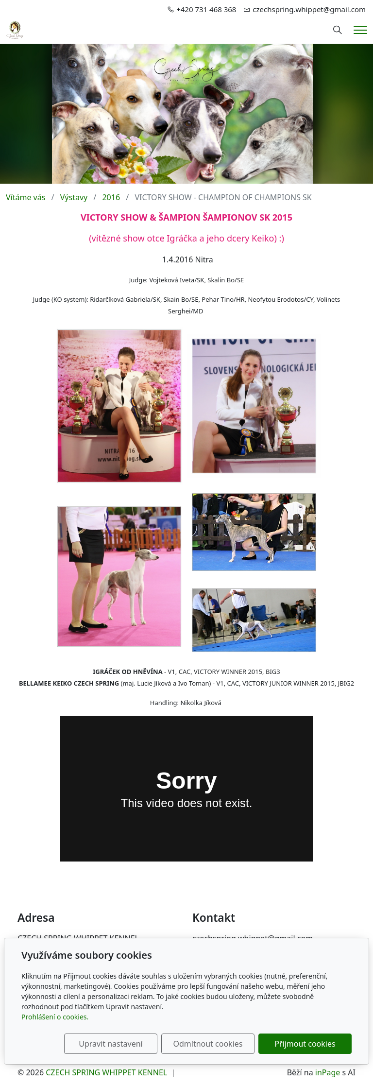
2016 (111, 197)
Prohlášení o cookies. (54, 1016)
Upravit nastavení (110, 1043)
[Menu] (360, 30)
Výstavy (73, 197)
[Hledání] (337, 30)
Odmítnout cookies (207, 1043)
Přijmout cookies (304, 1043)
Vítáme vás (25, 197)
